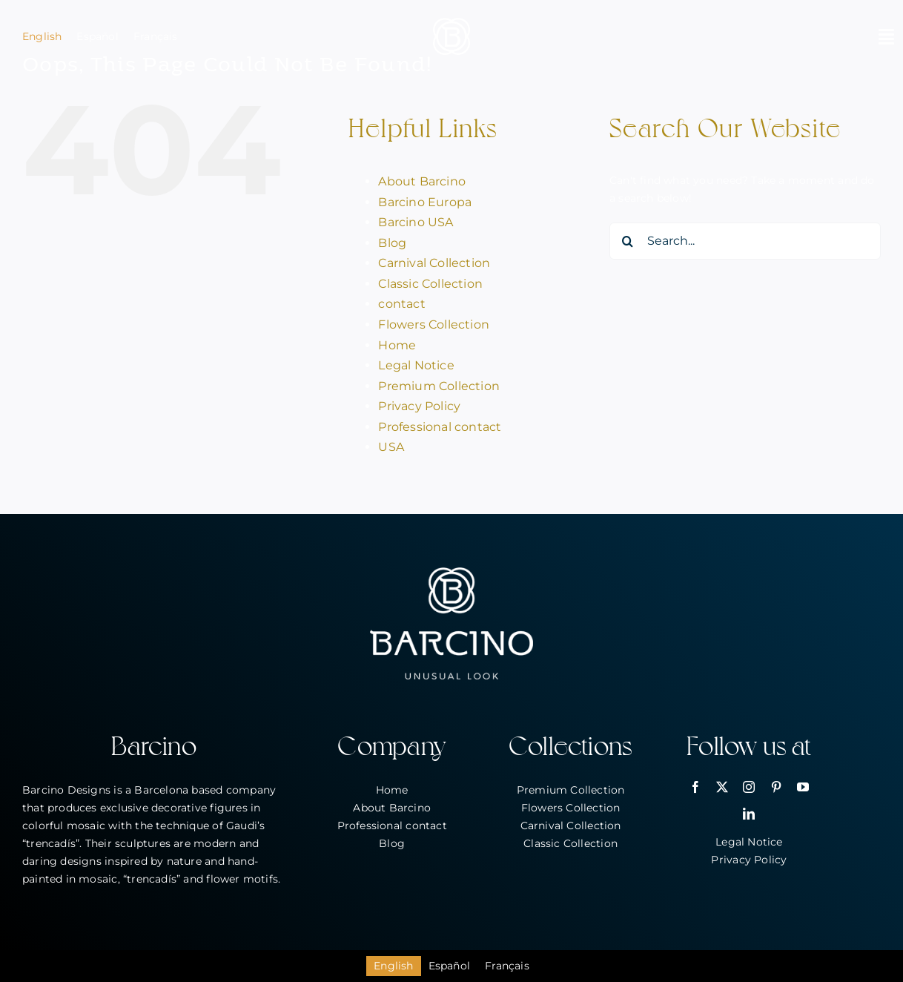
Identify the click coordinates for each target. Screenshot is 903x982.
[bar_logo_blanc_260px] (451, 572)
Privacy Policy (419, 406)
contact (401, 304)
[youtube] (803, 787)
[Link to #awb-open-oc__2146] (886, 36)
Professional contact (439, 427)
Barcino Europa (425, 202)
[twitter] (722, 787)
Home (397, 345)
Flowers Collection (433, 324)
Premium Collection (439, 386)
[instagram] (749, 787)
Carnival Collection (434, 263)
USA (391, 447)
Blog (392, 243)
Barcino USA (415, 222)
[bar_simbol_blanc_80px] (451, 23)
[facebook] (695, 787)
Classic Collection (430, 284)
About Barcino (422, 181)
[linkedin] (749, 814)
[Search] (627, 241)
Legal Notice (416, 365)
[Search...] (745, 241)
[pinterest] (776, 787)
